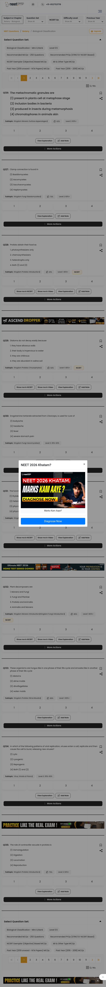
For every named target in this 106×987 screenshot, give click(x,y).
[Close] (84, 464)
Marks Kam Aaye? (53, 510)
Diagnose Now (53, 521)
